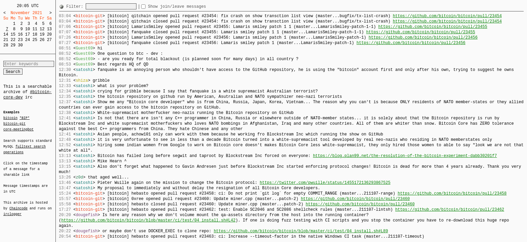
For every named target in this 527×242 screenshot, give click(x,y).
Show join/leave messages (189, 6)
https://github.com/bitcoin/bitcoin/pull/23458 (452, 193)
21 (5, 40)
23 (20, 40)
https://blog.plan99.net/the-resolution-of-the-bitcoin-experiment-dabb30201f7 (405, 156)
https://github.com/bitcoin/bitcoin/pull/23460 (355, 199)
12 (42, 29)
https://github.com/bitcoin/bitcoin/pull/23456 (423, 37)
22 (13, 40)
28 (5, 45)
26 (42, 40)
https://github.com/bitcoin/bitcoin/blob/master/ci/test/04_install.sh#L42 (148, 220)
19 (42, 34)
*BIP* (24, 118)
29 (13, 45)
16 (20, 34)
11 (34, 29)
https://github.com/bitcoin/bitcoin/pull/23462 (449, 209)
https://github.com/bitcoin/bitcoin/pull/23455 (432, 27)
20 (49, 34)
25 (34, 40)
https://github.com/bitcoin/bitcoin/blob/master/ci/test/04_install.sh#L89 (301, 231)
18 (34, 34)
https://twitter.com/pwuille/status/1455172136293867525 (325, 183)
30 (20, 45)
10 (27, 29)
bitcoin (10, 118)
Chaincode (18, 204)
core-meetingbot (18, 129)
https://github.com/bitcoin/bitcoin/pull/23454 (447, 16)
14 (5, 34)
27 (49, 40)
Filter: (76, 6)
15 (13, 34)
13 (49, 29)
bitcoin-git (14, 123)
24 (27, 40)
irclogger (12, 209)
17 (27, 34)
